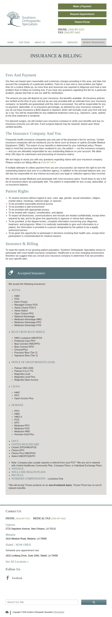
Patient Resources (94, 42)
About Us (40, 42)
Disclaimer (59, 612)
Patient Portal (82, 22)
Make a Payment (82, 6)
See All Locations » (17, 561)
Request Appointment (82, 14)
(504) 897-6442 (72, 32)
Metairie (10, 534)
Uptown (10, 524)
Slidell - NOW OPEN (18, 544)
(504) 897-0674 (48, 162)
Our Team (24, 42)
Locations (56, 42)
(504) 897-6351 (76, 29)
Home (10, 42)
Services (72, 42)
